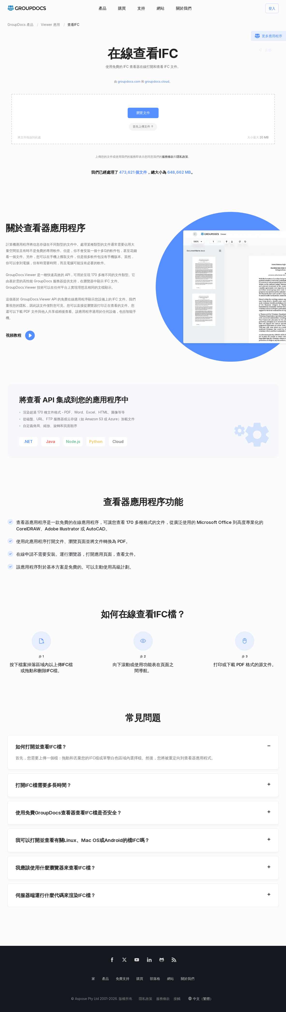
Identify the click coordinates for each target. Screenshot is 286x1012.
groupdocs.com (129, 81)
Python (96, 441)
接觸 (177, 999)
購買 (122, 8)
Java (50, 441)
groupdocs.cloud (157, 81)
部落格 (155, 978)
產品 (102, 8)
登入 (272, 8)
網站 (160, 8)
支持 (141, 8)
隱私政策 (182, 156)
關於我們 (183, 8)
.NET (28, 441)
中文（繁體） (203, 999)
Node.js (73, 441)
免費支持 (122, 978)
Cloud (118, 441)
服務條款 (168, 156)
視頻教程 (13, 335)
